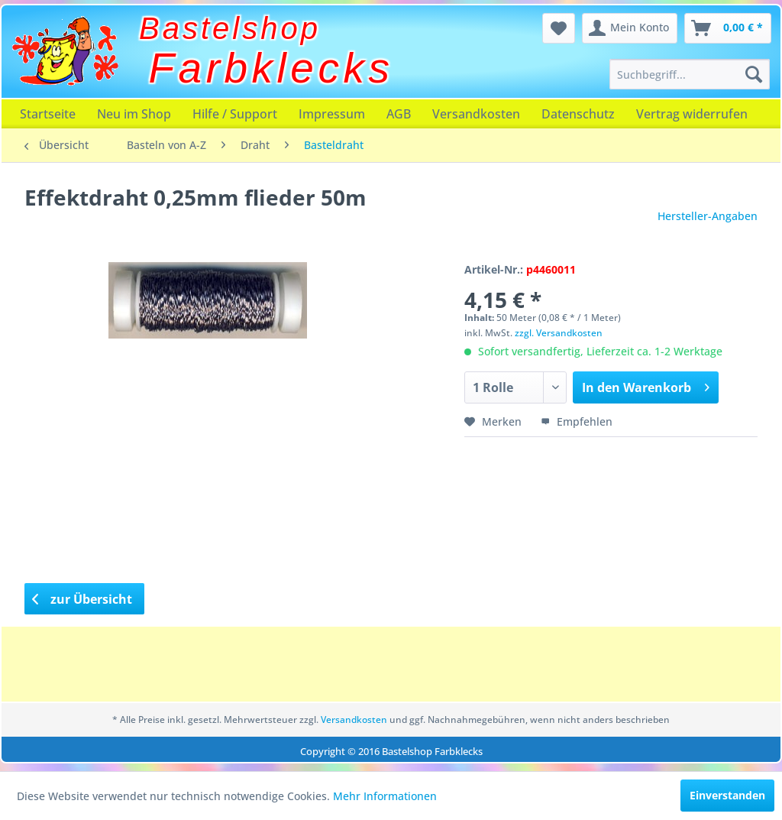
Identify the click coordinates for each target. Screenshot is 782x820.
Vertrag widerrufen (692, 113)
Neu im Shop (134, 113)
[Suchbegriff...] (689, 74)
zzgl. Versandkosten (559, 332)
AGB (398, 113)
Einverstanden (727, 795)
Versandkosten (476, 113)
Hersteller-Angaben (708, 216)
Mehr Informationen (385, 796)
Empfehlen (576, 421)
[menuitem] (689, 74)
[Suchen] (754, 74)
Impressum (332, 113)
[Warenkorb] (727, 28)
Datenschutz (578, 113)
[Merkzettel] (558, 28)
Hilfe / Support (234, 113)
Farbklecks (271, 68)
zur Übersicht (82, 599)
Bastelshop (230, 28)
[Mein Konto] (629, 28)
